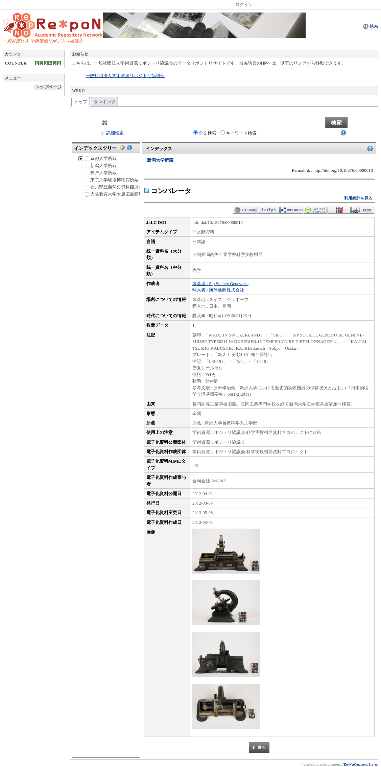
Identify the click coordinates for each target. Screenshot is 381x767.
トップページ (48, 87)
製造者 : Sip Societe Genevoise (220, 283)
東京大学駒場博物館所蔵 (112, 179)
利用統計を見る (358, 198)
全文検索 (204, 133)
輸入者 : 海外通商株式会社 (218, 290)
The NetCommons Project (360, 764)
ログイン (244, 4)
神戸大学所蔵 (101, 172)
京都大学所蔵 (101, 158)
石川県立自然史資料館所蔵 (114, 186)
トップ (80, 101)
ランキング (105, 101)
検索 (370, 25)
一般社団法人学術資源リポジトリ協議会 (125, 75)
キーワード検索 (238, 133)
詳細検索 (112, 132)
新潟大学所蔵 (101, 165)
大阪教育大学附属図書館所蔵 (116, 193)
